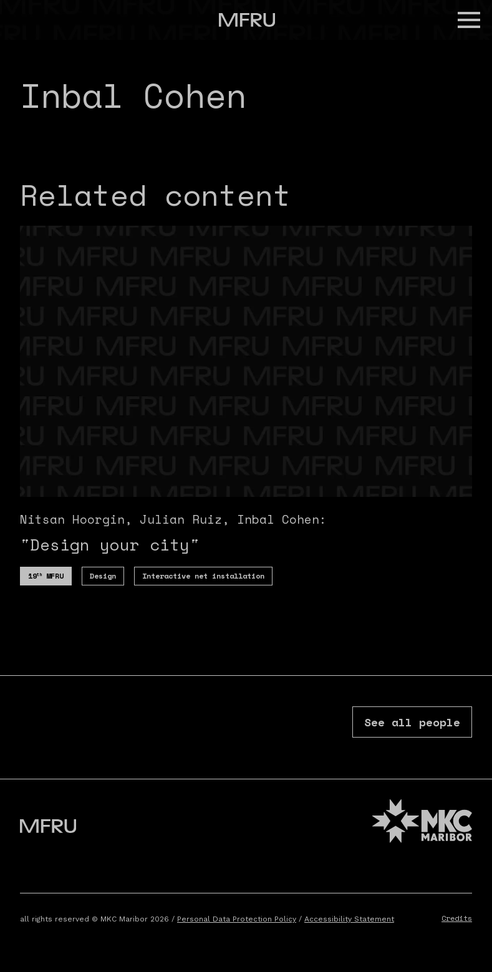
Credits (456, 918)
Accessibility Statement (349, 919)
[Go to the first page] (247, 20)
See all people (412, 722)
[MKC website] (422, 822)
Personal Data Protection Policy (236, 919)
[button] (469, 20)
